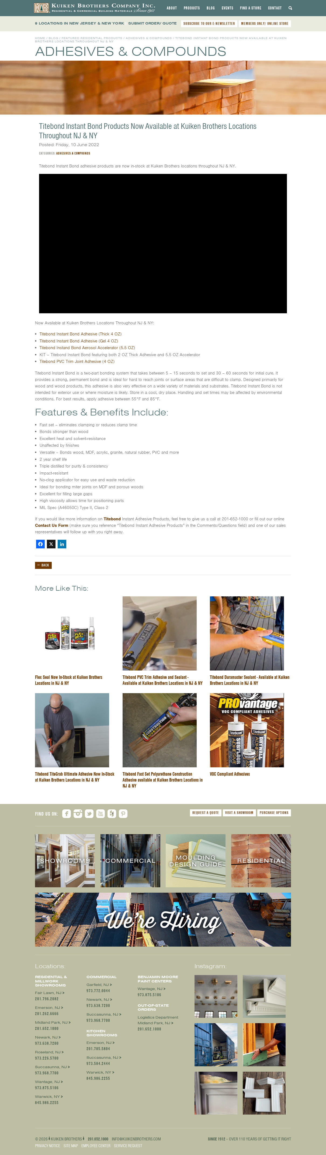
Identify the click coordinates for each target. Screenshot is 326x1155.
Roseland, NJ (48, 1052)
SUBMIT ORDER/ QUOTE (152, 23)
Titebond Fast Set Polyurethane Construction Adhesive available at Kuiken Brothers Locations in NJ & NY (163, 780)
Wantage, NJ (47, 1082)
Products (192, 8)
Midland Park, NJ (51, 1022)
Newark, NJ (46, 1037)
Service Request (128, 1146)
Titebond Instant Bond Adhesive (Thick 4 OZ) (81, 334)
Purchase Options (274, 812)
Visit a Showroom (239, 812)
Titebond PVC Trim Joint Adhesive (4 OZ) (77, 361)
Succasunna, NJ (51, 1067)
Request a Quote (205, 812)
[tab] (172, 8)
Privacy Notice (47, 1146)
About (172, 8)
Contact (275, 8)
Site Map (71, 1146)
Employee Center (95, 1146)
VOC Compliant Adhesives (230, 774)
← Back (43, 565)
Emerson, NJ (47, 1007)
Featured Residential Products (92, 38)
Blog (211, 8)
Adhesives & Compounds (149, 38)
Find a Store (250, 8)
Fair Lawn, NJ (48, 993)
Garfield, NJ (97, 984)
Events (227, 8)
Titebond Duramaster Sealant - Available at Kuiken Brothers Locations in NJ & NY (249, 680)
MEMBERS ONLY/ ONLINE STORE (265, 23)
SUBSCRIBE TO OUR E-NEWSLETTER (209, 23)
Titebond (112, 519)
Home (40, 38)
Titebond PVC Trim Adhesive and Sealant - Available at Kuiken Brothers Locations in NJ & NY (163, 680)
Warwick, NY (47, 1096)
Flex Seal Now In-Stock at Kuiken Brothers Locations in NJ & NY (68, 680)
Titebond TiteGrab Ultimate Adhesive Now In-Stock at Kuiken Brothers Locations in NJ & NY (74, 777)
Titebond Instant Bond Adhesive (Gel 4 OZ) (79, 341)
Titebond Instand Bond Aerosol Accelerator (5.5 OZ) (87, 347)
